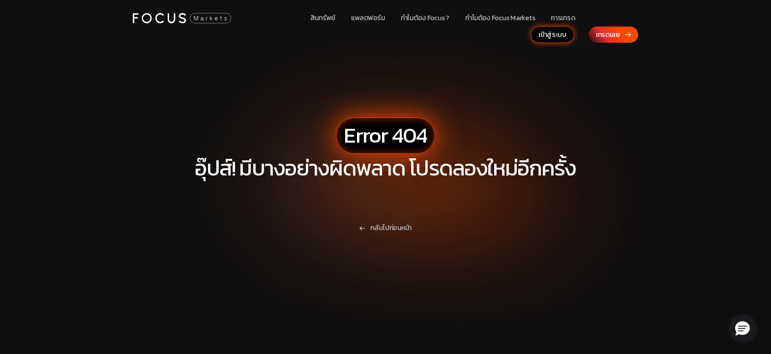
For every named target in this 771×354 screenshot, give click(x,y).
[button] (742, 328)
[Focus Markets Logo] (182, 18)
